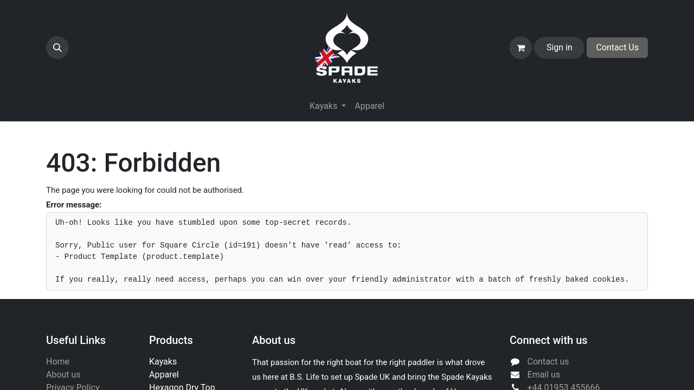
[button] (57, 47)
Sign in (560, 47)
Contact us (548, 361)
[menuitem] (369, 106)
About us (63, 374)
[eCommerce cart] (520, 47)
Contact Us (617, 47)
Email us (544, 374)
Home (57, 361)
